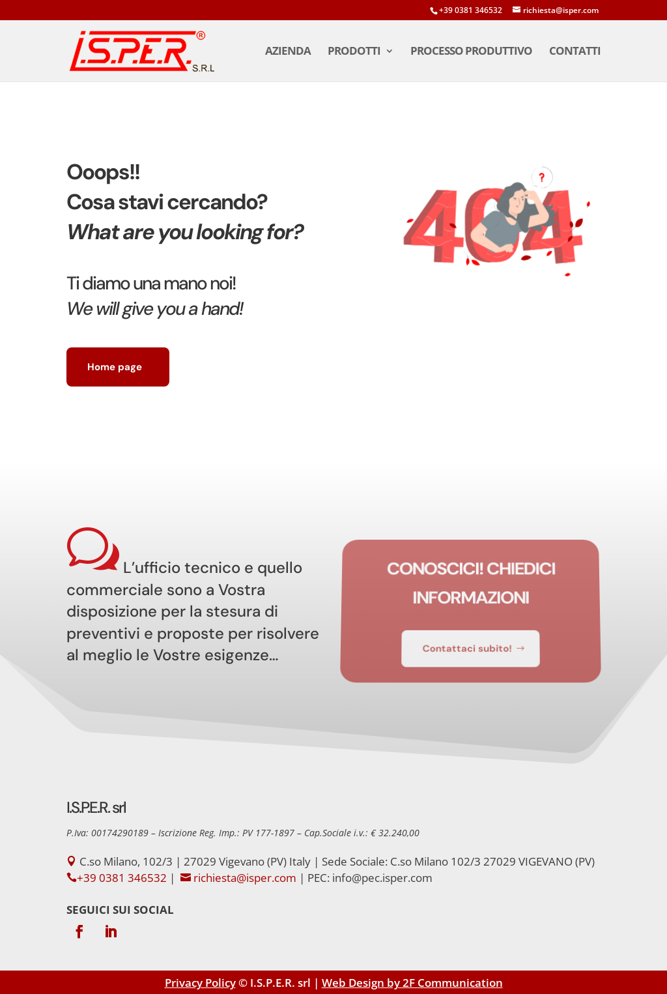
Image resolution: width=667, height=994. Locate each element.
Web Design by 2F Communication (412, 982)
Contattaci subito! (467, 644)
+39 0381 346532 (470, 10)
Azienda (288, 52)
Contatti (575, 52)
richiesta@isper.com (244, 877)
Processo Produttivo (471, 52)
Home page (114, 366)
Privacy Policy (200, 982)
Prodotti (354, 52)
